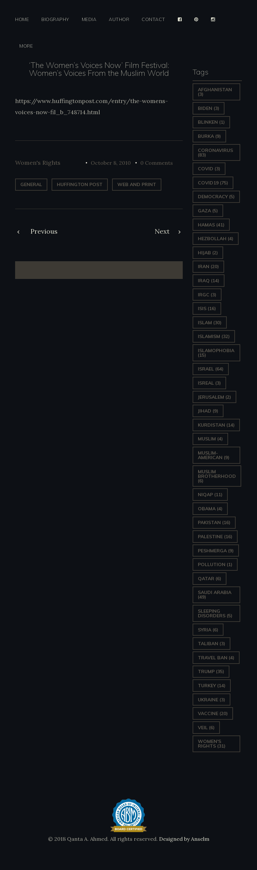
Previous (44, 231)
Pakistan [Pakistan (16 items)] (214, 522)
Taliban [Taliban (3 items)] (211, 644)
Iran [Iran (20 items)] (208, 266)
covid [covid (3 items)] (209, 169)
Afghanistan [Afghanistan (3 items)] (215, 92)
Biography (55, 19)
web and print (136, 184)
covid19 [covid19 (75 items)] (213, 183)
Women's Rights (37, 162)
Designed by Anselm (183, 839)
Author (119, 19)
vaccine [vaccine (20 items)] (213, 713)
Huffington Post (80, 184)
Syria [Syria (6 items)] (208, 630)
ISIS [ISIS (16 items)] (207, 308)
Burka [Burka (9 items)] (209, 136)
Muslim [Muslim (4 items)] (210, 439)
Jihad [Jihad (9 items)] (208, 411)
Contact (153, 19)
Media (89, 19)
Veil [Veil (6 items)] (206, 728)
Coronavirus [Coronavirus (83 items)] (215, 152)
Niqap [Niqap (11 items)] (210, 495)
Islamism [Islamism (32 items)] (214, 336)
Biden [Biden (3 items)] (208, 108)
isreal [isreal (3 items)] (209, 383)
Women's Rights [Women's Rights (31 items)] (211, 743)
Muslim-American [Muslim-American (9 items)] (213, 455)
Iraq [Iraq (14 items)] (208, 281)
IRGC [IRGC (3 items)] (207, 295)
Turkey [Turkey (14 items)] (211, 686)
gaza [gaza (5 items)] (208, 211)
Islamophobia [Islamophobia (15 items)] (216, 353)
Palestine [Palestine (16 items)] (215, 537)
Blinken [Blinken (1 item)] (211, 122)
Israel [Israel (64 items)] (210, 369)
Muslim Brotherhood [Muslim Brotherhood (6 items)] (217, 476)
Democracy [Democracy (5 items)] (216, 197)
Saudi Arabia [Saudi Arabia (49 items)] (214, 594)
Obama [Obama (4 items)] (210, 509)
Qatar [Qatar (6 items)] (209, 579)
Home (22, 19)
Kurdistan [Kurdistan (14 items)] (216, 425)
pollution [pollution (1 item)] (215, 564)
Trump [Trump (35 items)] (211, 671)
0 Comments (156, 162)
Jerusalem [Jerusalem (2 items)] (214, 397)
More (26, 46)
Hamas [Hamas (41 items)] (211, 225)
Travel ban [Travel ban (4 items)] (216, 658)
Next (162, 231)
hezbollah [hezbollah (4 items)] (215, 239)
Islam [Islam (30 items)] (210, 323)
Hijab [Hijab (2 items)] (208, 253)
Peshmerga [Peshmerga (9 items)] (216, 551)
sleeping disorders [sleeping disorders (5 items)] (215, 613)
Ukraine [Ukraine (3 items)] (211, 700)
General (31, 184)
